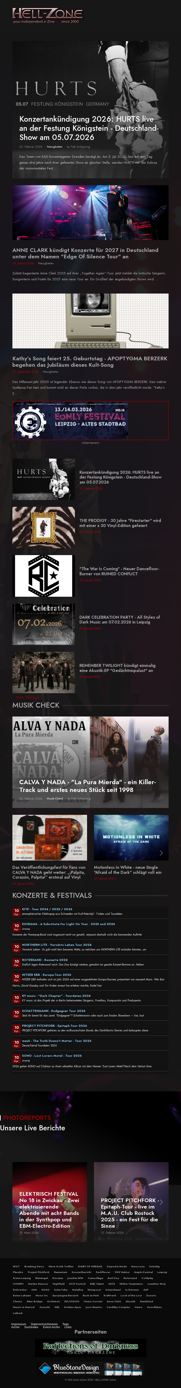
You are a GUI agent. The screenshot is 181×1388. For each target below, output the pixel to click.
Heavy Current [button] (93, 1301)
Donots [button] (151, 1295)
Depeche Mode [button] (117, 1266)
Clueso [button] (17, 1301)
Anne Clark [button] (114, 1301)
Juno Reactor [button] (94, 1307)
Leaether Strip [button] (156, 1284)
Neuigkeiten (54, 146)
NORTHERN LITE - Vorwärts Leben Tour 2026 (57, 945)
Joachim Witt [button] (75, 1278)
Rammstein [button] (60, 1272)
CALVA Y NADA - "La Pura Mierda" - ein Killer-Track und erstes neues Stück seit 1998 (87, 785)
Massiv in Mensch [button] (24, 1307)
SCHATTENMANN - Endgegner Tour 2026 (53, 1011)
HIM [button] (34, 1290)
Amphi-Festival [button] (143, 1272)
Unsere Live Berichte (32, 1128)
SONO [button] (45, 1290)
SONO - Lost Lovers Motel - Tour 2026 (52, 1056)
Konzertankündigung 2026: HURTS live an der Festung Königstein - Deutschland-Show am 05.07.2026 (89, 128)
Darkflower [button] (103, 1272)
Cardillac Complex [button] (118, 1307)
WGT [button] (16, 1266)
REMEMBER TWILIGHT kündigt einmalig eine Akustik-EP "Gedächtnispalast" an (117, 668)
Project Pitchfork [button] (38, 1272)
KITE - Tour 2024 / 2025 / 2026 (47, 909)
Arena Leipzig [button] (22, 1278)
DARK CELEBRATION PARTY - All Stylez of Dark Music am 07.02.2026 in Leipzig (119, 619)
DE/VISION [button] (71, 1301)
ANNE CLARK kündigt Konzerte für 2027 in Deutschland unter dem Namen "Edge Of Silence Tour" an (85, 253)
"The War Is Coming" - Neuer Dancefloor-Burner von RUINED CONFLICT (119, 571)
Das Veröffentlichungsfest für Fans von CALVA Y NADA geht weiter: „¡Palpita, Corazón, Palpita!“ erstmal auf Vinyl (48, 872)
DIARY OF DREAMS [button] (90, 1266)
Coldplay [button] (147, 1278)
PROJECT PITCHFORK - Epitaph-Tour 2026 (54, 1026)
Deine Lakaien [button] (22, 1295)
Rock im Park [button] (91, 1295)
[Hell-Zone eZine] (48, 16)
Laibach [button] (18, 1313)
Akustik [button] (130, 1301)
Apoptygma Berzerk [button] (65, 1295)
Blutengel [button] (41, 1278)
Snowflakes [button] (154, 1307)
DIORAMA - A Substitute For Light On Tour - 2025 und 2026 (68, 924)
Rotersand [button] (130, 1278)
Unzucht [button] (45, 1307)
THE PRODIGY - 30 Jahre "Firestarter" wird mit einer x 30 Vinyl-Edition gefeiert (120, 523)
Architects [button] (53, 1301)
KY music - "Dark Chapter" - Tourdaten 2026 (56, 996)
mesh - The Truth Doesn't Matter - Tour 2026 (56, 1041)
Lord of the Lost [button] (131, 1295)
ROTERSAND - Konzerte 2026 (45, 960)
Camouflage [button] (95, 1278)
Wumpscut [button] (94, 1290)
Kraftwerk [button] (110, 1295)
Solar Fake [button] (61, 1290)
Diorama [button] (57, 1278)
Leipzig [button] (162, 1272)
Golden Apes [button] (72, 1307)
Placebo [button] (18, 1272)
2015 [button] (111, 1284)
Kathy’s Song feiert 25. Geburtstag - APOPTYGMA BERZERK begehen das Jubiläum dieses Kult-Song (89, 361)
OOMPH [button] (18, 1284)
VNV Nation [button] (122, 1272)
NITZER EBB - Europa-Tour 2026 (46, 975)
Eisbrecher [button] (20, 1290)
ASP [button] (145, 1290)
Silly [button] (56, 1307)
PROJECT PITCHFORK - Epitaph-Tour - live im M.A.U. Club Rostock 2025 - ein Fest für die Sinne (130, 1213)
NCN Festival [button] (77, 1284)
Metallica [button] (77, 1290)
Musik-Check (55, 798)
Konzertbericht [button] (81, 1272)
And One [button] (113, 1278)
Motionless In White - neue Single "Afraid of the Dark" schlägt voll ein (127, 869)
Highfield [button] (59, 1284)
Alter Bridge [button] (34, 1301)
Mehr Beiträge (27, 697)
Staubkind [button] (146, 1301)
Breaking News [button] (34, 1266)
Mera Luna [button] (137, 1266)
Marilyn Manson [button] (38, 1284)
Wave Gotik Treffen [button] (61, 1266)
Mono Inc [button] (42, 1295)
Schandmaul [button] (113, 1290)
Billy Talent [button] (97, 1284)
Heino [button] (138, 1307)
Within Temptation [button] (131, 1284)
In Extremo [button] (132, 1290)
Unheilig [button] (154, 1266)
